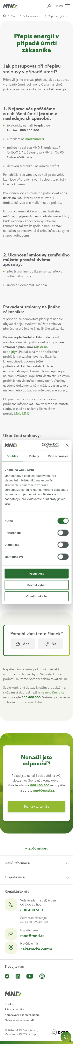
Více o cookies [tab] (58, 455)
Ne (50, 644)
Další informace (17, 863)
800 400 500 (31, 910)
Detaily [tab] (34, 455)
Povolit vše (36, 573)
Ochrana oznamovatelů (19, 1020)
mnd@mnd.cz (35, 139)
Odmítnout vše (36, 596)
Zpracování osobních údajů (22, 1015)
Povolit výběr (36, 585)
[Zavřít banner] (67, 445)
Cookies (10, 1004)
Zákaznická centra (36, 949)
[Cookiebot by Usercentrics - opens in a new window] (43, 445)
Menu (63, 6)
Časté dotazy (16, 16)
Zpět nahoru (36, 848)
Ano (23, 644)
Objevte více (15, 877)
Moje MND (22, 413)
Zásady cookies (15, 1009)
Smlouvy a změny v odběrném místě (34, 16)
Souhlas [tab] (12, 455)
